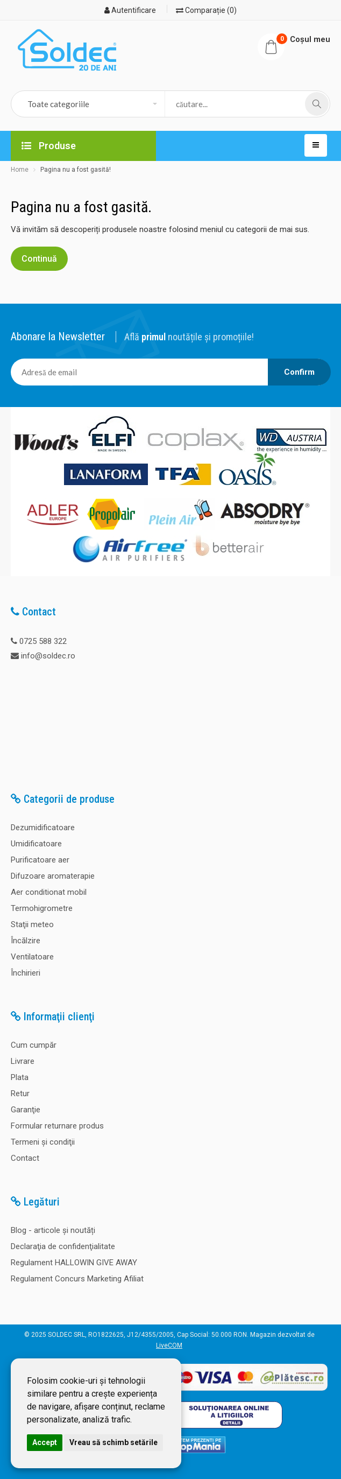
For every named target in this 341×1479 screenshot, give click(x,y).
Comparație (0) (206, 10)
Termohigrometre (42, 908)
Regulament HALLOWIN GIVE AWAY (74, 1262)
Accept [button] (44, 1442)
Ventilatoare (32, 957)
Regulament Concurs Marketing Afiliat (77, 1279)
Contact (25, 1158)
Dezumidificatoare (43, 827)
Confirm (299, 372)
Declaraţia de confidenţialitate (63, 1246)
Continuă (39, 259)
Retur (20, 1093)
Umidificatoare (36, 844)
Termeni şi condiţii (43, 1142)
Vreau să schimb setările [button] (113, 1442)
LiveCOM (169, 1345)
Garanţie (25, 1109)
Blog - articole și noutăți (53, 1230)
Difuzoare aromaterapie (53, 876)
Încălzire (25, 940)
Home (20, 169)
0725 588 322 (43, 641)
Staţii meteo (32, 924)
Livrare (22, 1061)
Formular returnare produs (57, 1126)
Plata (20, 1077)
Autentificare (130, 10)
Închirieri (25, 973)
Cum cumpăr (33, 1045)
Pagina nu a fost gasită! (75, 169)
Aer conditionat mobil (49, 892)
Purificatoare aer (40, 860)
